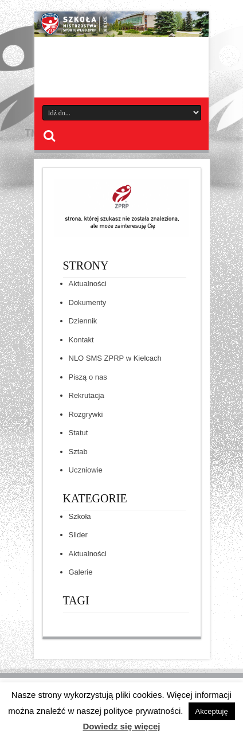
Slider (78, 534)
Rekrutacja (86, 395)
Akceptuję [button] (211, 711)
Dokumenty (88, 302)
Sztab (78, 451)
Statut (78, 432)
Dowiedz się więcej (121, 726)
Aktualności (88, 283)
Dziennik (83, 321)
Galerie (81, 572)
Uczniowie (86, 470)
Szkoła (80, 516)
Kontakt (81, 339)
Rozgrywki (86, 414)
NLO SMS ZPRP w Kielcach (115, 358)
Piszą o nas (88, 377)
